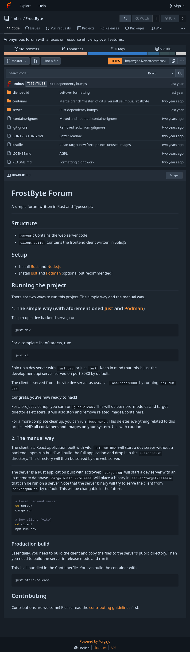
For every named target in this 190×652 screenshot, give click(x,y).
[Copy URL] (173, 61)
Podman (53, 273)
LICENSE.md (19, 153)
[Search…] (179, 73)
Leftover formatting (74, 92)
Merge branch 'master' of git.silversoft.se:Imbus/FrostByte (104, 101)
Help (42, 6)
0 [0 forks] (182, 18)
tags (118, 49)
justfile (15, 144)
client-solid (18, 92)
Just (34, 273)
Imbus (17, 18)
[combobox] (160, 73)
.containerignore (22, 118)
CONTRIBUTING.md (25, 136)
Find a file (50, 61)
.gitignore (17, 127)
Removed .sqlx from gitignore (82, 127)
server (14, 110)
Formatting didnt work (76, 162)
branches (72, 49)
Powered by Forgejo (95, 641)
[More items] (182, 28)
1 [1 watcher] (156, 18)
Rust (35, 266)
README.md (19, 162)
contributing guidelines (109, 607)
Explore (25, 6)
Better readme (70, 136)
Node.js (54, 266)
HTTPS (115, 61)
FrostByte (34, 18)
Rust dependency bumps (68, 83)
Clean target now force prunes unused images (95, 144)
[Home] (9, 6)
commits (27, 49)
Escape (174, 175)
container (17, 101)
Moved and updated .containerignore (88, 118)
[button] (35, 61)
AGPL (63, 153)
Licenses (100, 647)
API (113, 647)
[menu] (181, 61)
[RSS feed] (125, 18)
